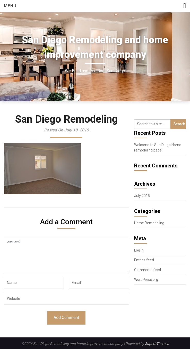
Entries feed (144, 260)
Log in (139, 250)
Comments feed (147, 270)
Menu (10, 5)
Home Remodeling (149, 223)
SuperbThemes (157, 344)
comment (66, 255)
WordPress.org (146, 280)
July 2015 (142, 196)
